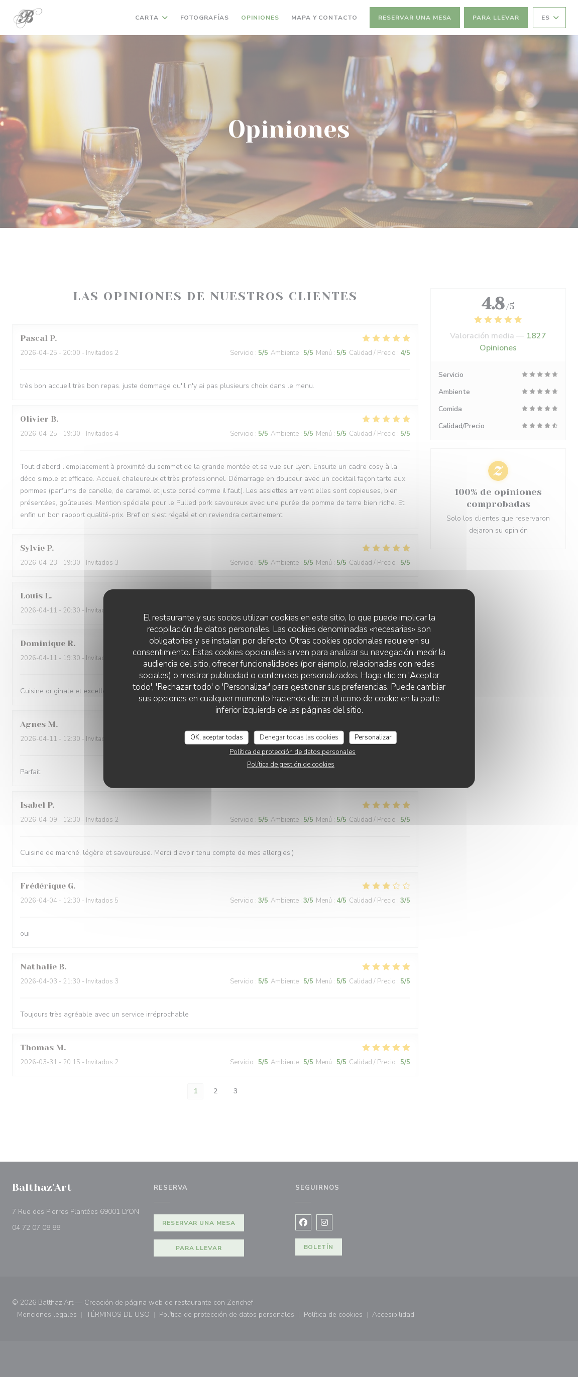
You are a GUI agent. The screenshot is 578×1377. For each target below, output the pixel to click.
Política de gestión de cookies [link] (290, 764)
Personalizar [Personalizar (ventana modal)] (373, 736)
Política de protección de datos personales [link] (292, 752)
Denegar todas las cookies (299, 736)
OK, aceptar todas (216, 736)
